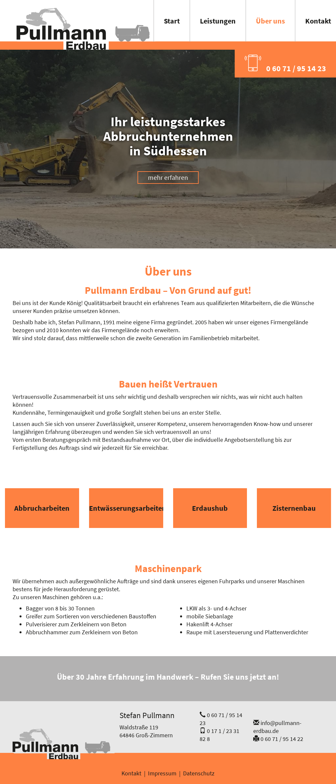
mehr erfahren (168, 177)
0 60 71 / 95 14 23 (285, 64)
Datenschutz (199, 773)
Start (172, 21)
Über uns (270, 21)
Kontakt (131, 773)
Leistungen (218, 21)
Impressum (162, 773)
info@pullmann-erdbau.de (277, 727)
